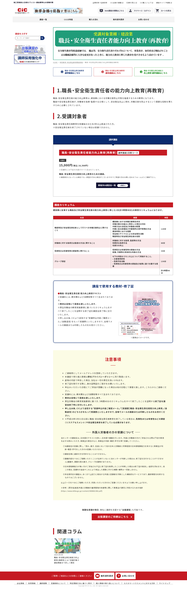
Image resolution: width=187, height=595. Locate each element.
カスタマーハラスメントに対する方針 (139, 583)
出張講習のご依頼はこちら (113, 516)
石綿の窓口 (130, 2)
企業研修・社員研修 (100, 2)
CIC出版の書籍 (116, 2)
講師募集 (43, 583)
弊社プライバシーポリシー (100, 376)
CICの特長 (68, 19)
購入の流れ (93, 19)
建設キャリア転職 (163, 2)
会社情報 (20, 583)
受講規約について (58, 583)
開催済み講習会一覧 (113, 185)
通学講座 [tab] (113, 139)
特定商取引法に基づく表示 (81, 583)
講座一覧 (43, 19)
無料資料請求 (118, 19)
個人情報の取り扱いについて (108, 583)
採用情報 (32, 583)
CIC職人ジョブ (145, 2)
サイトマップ (164, 583)
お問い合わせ (143, 19)
